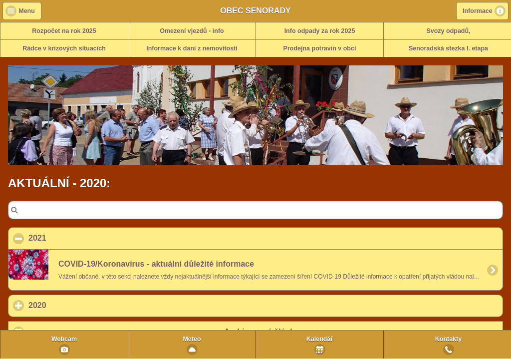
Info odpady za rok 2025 (319, 30)
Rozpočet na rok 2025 (64, 30)
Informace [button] (478, 10)
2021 (85, 237)
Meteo (192, 339)
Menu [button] (26, 10)
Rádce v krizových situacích (64, 48)
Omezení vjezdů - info (192, 30)
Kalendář (319, 339)
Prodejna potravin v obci (319, 48)
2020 (83, 305)
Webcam (64, 339)
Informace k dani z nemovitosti (192, 48)
